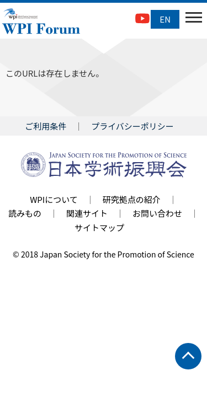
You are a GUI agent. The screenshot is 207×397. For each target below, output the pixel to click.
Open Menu (192, 19)
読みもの (24, 213)
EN (165, 19)
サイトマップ (99, 227)
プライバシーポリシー (132, 126)
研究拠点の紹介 (132, 199)
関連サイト (87, 213)
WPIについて (54, 199)
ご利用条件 (45, 126)
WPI (41, 22)
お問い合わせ (157, 213)
